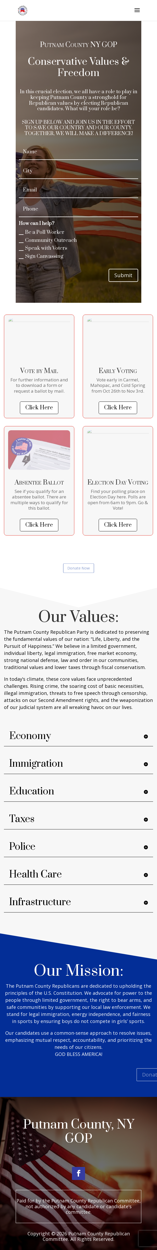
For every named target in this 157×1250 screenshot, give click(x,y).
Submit (123, 275)
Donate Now (78, 568)
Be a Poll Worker (41, 232)
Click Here (39, 407)
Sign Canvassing (41, 256)
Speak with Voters (43, 248)
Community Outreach (48, 240)
